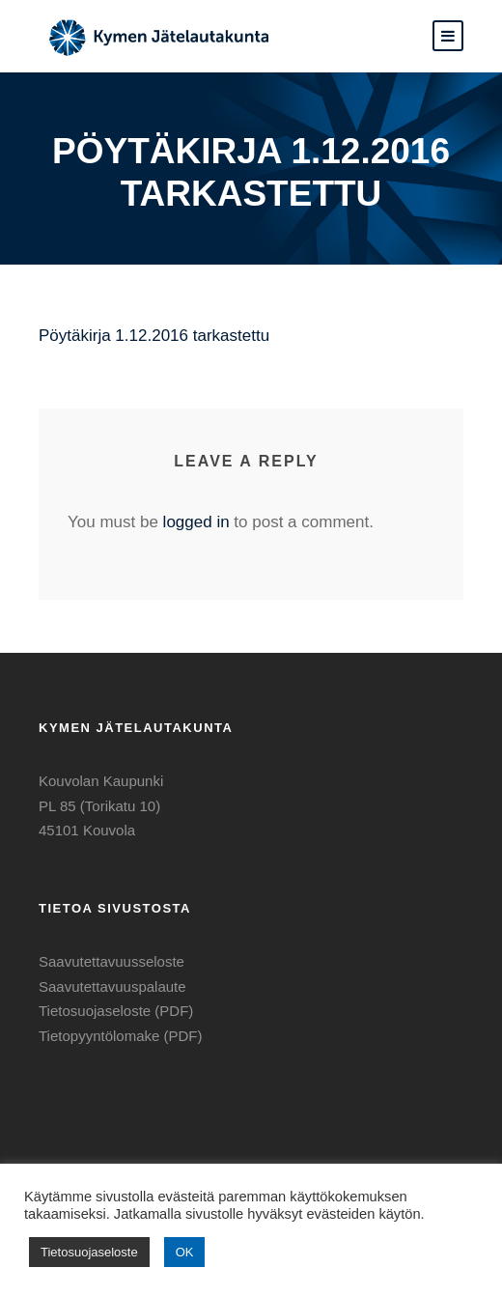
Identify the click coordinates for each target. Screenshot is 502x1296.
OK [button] (185, 1252)
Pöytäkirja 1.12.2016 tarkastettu (154, 335)
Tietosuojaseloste (89, 1252)
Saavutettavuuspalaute (112, 986)
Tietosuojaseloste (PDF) (116, 1010)
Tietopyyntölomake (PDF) (121, 1036)
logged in (196, 522)
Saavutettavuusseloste (111, 961)
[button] (447, 35)
